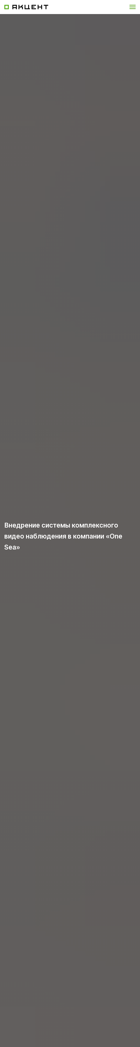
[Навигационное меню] (132, 7)
